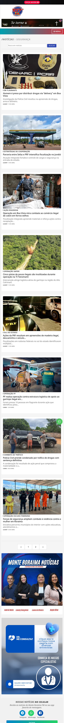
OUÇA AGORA (32, 2)
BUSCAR (52, 46)
